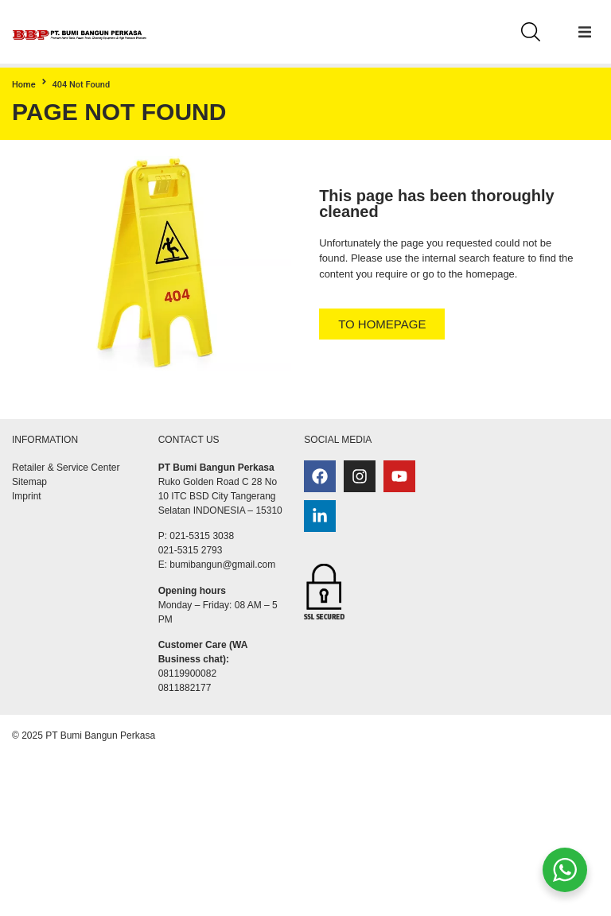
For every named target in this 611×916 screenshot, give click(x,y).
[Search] (531, 32)
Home (24, 85)
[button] (584, 31)
